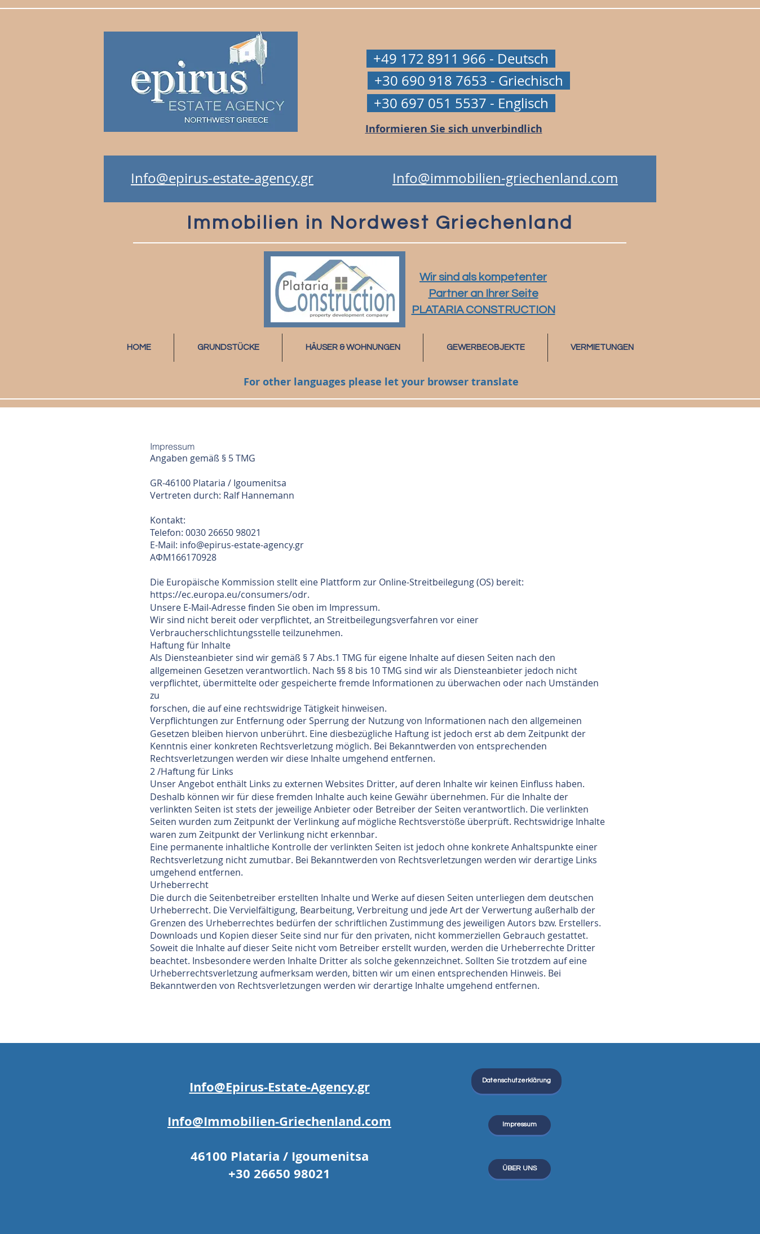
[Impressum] (519, 1125)
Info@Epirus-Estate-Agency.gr (279, 1086)
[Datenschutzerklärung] (516, 1081)
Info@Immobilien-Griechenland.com (279, 1121)
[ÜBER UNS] (519, 1169)
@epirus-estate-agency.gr (250, 545)
